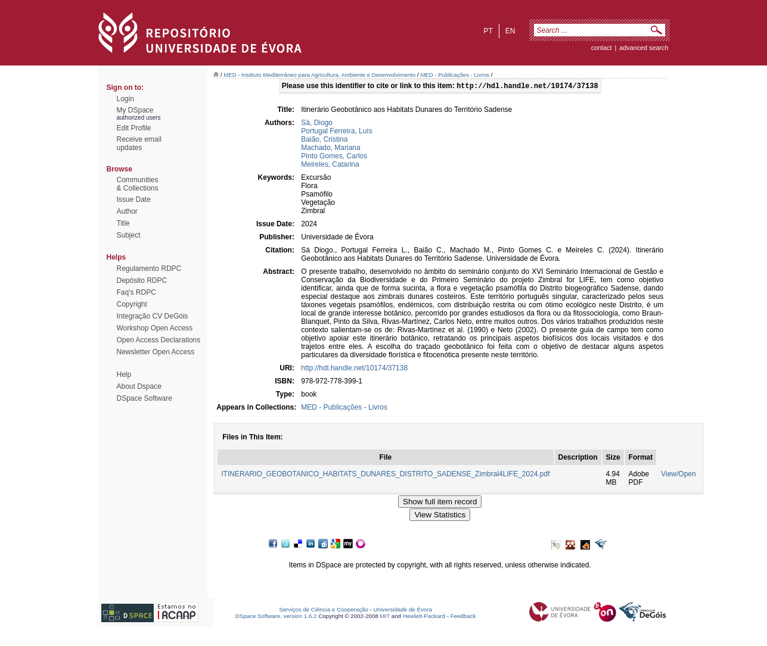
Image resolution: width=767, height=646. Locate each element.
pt (487, 31)
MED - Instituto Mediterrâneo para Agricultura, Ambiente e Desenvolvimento (319, 74)
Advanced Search (643, 47)
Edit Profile (134, 128)
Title (123, 223)
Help (124, 374)
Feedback (463, 617)
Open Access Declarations (159, 340)
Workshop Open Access (155, 328)
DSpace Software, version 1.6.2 (276, 617)
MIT (385, 617)
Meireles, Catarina (330, 165)
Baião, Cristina (324, 140)
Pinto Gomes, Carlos (334, 157)
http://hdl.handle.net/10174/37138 (354, 369)
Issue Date (134, 199)
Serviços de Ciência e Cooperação (323, 610)
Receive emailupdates (139, 143)
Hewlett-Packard (424, 617)
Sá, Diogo (317, 124)
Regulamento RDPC (149, 268)
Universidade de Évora (403, 610)
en (510, 31)
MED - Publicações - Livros (454, 74)
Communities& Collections (138, 184)
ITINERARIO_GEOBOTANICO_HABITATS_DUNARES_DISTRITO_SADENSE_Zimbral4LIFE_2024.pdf (385, 475)
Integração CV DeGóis (152, 316)
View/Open (678, 475)
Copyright (132, 304)
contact (601, 47)
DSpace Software (144, 398)
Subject (129, 235)
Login (125, 99)
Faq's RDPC (136, 292)
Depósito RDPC (142, 280)
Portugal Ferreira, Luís (336, 132)
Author (127, 211)
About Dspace (139, 386)
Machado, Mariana (330, 149)
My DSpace (135, 110)
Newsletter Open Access (156, 352)
